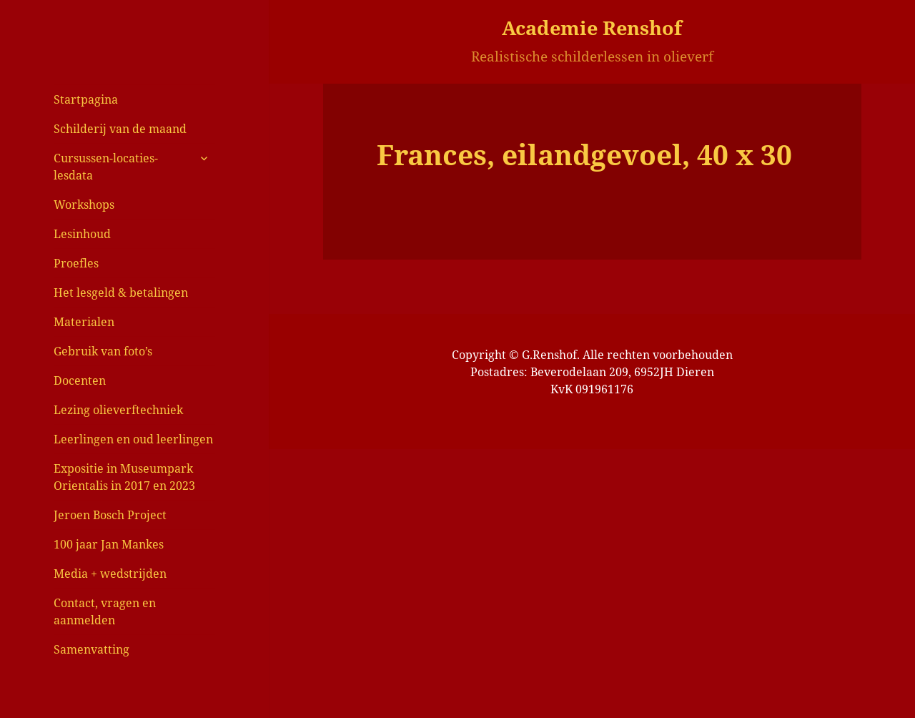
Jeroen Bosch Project (110, 515)
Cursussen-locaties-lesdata (106, 166)
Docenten (80, 380)
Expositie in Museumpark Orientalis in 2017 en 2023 (124, 477)
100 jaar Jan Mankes (109, 544)
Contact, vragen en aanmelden (105, 611)
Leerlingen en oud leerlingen (133, 439)
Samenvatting (91, 649)
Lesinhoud (82, 234)
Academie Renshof (592, 27)
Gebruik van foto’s (103, 351)
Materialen (84, 322)
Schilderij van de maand (120, 129)
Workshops (84, 204)
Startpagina (86, 99)
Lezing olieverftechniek (118, 410)
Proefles (76, 263)
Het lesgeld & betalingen (121, 292)
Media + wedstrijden (110, 573)
